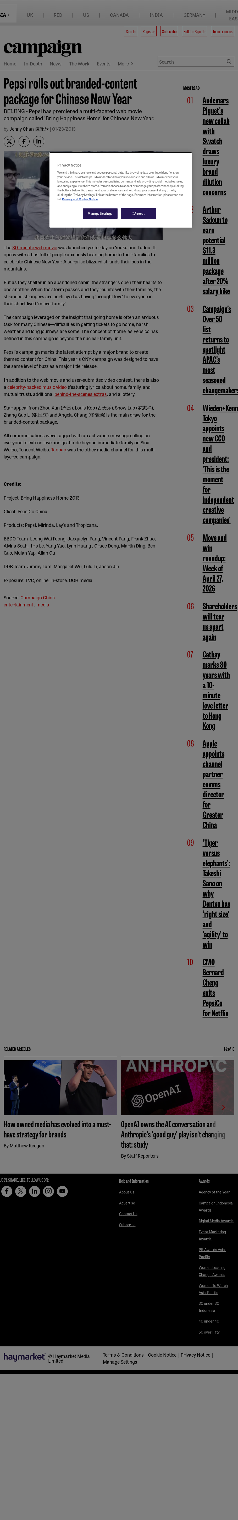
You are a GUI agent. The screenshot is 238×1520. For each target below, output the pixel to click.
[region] (120, 190)
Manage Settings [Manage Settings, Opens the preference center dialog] (100, 213)
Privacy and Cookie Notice (80, 199)
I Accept (138, 213)
